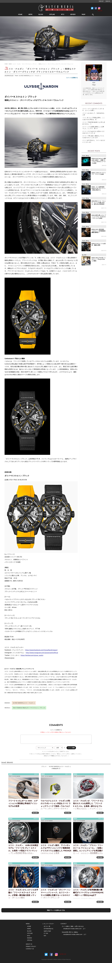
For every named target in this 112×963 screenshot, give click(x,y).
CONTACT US (30, 949)
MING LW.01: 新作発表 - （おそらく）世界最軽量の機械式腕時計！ (99, 231)
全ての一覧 (47, 926)
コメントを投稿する (72, 77)
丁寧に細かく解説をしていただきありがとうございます (93, 136)
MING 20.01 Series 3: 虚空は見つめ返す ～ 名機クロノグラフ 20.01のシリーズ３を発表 (99, 161)
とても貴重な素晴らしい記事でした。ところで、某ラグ (93, 127)
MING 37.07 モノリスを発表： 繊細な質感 (99, 244)
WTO (62, 14)
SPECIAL (29, 940)
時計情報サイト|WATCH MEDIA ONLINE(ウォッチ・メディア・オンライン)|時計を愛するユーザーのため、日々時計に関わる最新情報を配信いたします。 (56, 8)
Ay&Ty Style (47, 931)
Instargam (56, 954)
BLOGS (41, 14)
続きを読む (35, 813)
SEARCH (93, 14)
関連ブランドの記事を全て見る (56, 910)
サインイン (55, 751)
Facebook (92, 8)
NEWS (30, 14)
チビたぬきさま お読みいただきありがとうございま (93, 132)
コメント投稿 (71, 747)
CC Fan (46, 933)
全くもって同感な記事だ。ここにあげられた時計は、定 (93, 118)
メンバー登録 (50, 756)
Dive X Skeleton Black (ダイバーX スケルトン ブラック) (29, 708)
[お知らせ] (100, 10)
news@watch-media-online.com (72, 934)
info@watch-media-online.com (72, 928)
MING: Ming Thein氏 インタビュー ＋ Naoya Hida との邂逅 (99, 259)
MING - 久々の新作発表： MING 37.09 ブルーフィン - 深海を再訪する (99, 188)
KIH (93, 82)
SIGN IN (108, 1)
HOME (20, 14)
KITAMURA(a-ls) (48, 928)
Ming (87, 155)
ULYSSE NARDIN (16, 776)
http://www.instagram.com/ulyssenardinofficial (42, 653)
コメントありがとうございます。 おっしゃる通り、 (93, 109)
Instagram (99, 8)
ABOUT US (29, 944)
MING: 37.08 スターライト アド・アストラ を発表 (99, 173)
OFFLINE (52, 14)
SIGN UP (101, 1)
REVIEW (72, 14)
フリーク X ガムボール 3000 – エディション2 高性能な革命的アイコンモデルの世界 (23, 803)
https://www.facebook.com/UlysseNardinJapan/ (41, 650)
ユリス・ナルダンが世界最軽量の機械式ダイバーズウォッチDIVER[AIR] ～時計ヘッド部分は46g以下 (88, 892)
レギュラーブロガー (48, 924)
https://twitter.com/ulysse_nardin (32, 655)
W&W (83, 14)
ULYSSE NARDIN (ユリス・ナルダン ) (30, 75)
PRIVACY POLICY (31, 946)
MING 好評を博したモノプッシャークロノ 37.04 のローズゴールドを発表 (99, 216)
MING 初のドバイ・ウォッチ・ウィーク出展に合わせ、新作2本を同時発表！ (99, 202)
